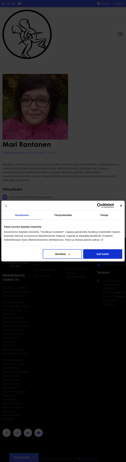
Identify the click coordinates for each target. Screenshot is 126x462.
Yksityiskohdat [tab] (63, 215)
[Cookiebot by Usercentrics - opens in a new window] (99, 205)
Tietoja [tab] (104, 215)
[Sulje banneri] (121, 205)
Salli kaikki (102, 254)
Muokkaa (62, 254)
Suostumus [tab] (22, 215)
